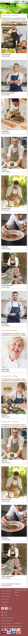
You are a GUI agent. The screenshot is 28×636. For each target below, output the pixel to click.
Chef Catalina (5, 369)
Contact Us (4, 605)
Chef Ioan (4, 170)
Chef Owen (5, 247)
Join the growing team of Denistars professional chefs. (11, 584)
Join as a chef (5, 599)
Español (5, 615)
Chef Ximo (4, 415)
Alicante (17, 592)
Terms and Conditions (7, 618)
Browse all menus (6, 596)
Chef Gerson (5, 131)
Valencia (17, 595)
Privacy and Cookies (6, 621)
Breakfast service (6, 593)
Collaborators (5, 602)
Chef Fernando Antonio (8, 93)
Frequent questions (6, 591)
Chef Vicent (5, 324)
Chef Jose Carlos (6, 208)
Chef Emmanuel (6, 54)
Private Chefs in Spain (21, 590)
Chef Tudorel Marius (7, 285)
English (5, 612)
